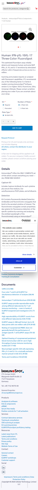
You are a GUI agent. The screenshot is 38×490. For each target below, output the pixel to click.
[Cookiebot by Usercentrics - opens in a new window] (23, 220)
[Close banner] (35, 220)
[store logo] (16, 3)
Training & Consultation (10, 277)
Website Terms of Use (10, 446)
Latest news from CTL (9, 434)
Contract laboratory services (12, 418)
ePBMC (4, 406)
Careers (4, 455)
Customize (19, 267)
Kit (3, 102)
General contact (7, 453)
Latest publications (9, 436)
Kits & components (9, 404)
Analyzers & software (9, 401)
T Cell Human (6, 21)
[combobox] (17, 6)
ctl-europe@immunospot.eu (12, 393)
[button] (33, 36)
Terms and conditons (9, 439)
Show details (27, 254)
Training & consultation (10, 420)
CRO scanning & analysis (11, 423)
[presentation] (14, 485)
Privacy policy (6, 441)
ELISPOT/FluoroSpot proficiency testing (16, 427)
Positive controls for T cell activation (15, 411)
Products (5, 18)
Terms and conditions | (21, 477)
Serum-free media (8, 409)
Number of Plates (24, 102)
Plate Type (6, 112)
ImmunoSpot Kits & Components (20, 18)
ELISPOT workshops (9, 458)
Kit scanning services (9, 425)
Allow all (19, 261)
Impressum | (8, 477)
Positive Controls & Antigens (12, 274)
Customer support (8, 460)
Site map (5, 444)
